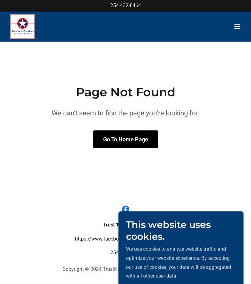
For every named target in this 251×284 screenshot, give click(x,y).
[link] (22, 26)
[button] (237, 26)
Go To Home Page (125, 139)
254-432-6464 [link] (125, 5)
